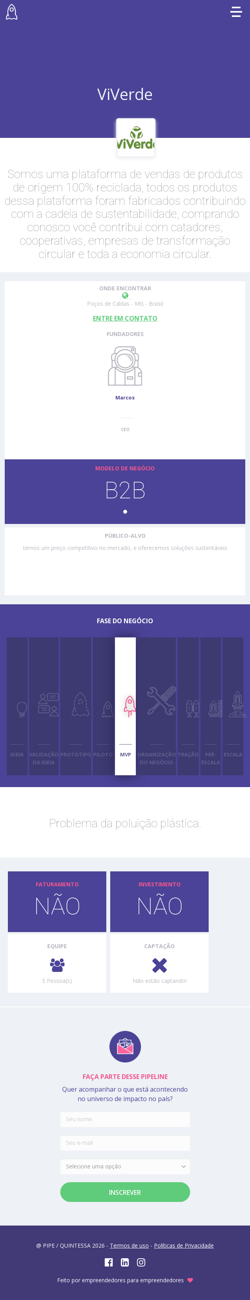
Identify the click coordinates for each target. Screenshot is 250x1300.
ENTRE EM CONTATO (125, 318)
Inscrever (125, 1192)
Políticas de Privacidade (184, 1245)
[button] (125, 512)
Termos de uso (129, 1245)
